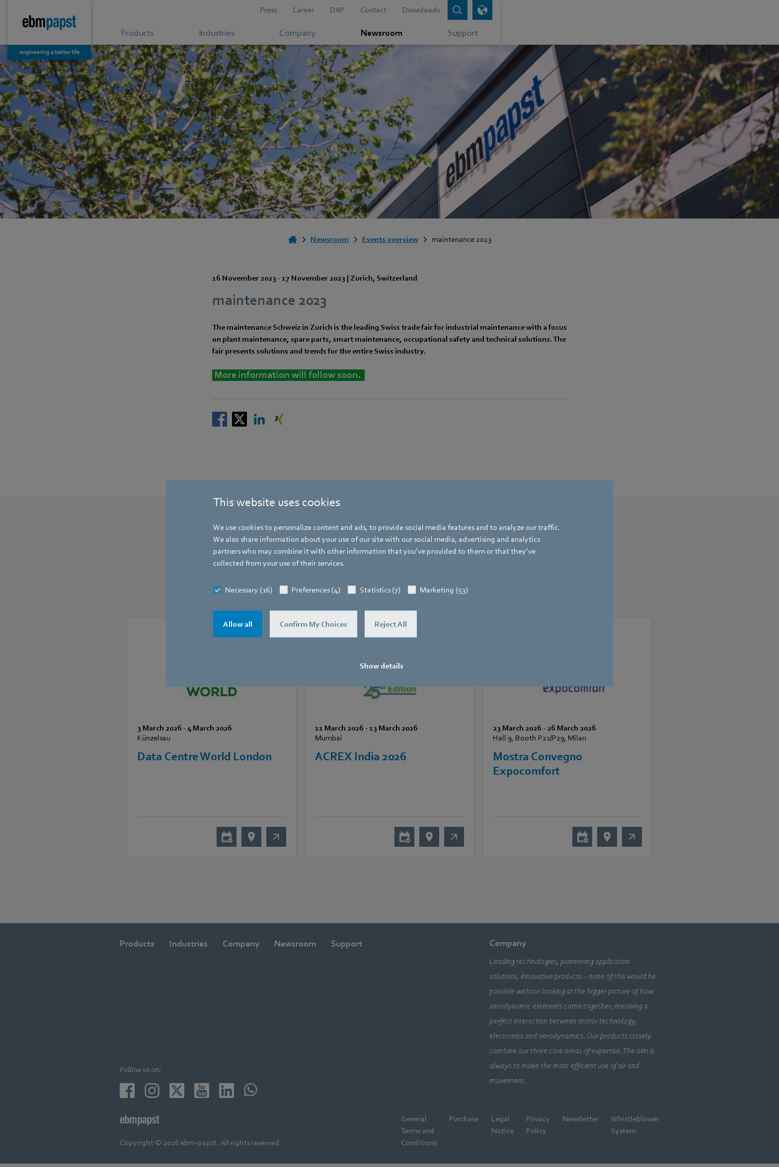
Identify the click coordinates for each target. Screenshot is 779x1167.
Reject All (391, 624)
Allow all (237, 624)
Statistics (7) (380, 589)
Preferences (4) (316, 589)
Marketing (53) (444, 589)
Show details (381, 665)
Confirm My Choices (313, 624)
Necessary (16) (248, 589)
